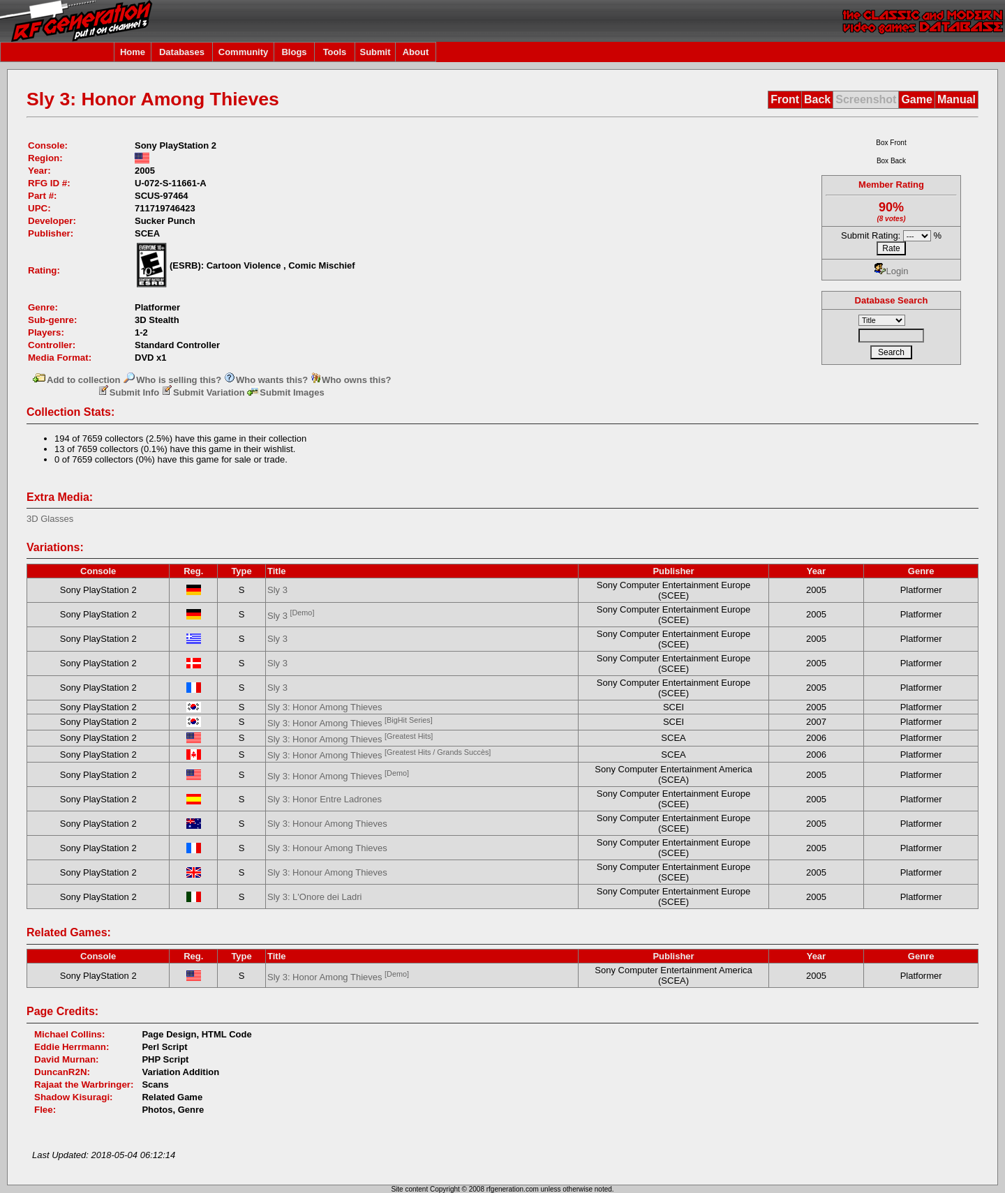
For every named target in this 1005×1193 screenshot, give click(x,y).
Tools (335, 52)
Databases (181, 52)
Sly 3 (277, 590)
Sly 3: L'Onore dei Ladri (314, 897)
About (416, 52)
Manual (956, 99)
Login (891, 271)
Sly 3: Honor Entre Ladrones (324, 799)
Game (916, 99)
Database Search (891, 300)
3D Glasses (50, 518)
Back (817, 99)
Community (243, 52)
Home (132, 52)
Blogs (293, 52)
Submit (374, 52)
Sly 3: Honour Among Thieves (327, 823)
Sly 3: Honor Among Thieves (324, 707)
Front (784, 99)
